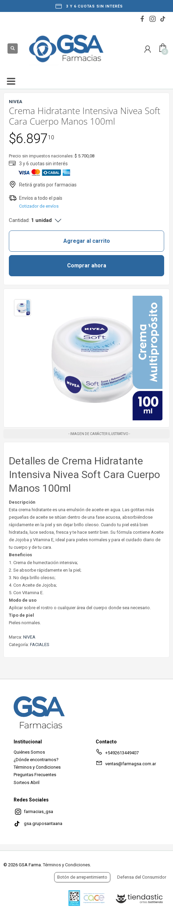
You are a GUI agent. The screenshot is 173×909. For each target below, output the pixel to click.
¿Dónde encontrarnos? (36, 759)
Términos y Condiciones (37, 767)
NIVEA (29, 637)
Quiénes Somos (29, 752)
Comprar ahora (86, 265)
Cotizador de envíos (39, 206)
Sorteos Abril (27, 782)
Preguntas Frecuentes (35, 774)
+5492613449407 (117, 754)
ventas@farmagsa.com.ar (126, 764)
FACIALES (39, 644)
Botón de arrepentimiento (82, 877)
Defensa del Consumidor (141, 877)
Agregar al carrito (86, 241)
